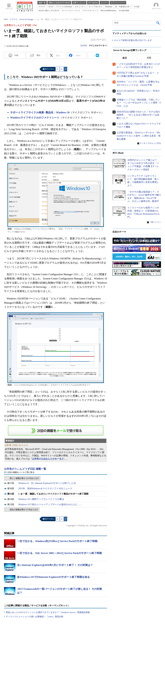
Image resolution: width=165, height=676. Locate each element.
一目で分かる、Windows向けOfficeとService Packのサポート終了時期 (57, 541)
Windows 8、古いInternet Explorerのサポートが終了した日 (47, 483)
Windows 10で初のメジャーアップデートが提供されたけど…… (50, 504)
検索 (158, 22)
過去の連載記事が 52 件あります (24, 509)
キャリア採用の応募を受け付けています (133, 40)
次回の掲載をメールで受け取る (20, 472)
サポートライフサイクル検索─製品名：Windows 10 (40, 112)
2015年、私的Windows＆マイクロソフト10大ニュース (45, 488)
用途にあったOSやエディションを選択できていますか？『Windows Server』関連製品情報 (48, 612)
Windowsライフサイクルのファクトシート (34, 117)
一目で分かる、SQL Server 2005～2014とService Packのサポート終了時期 (59, 553)
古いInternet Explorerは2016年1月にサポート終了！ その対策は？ (55, 565)
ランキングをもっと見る (150, 143)
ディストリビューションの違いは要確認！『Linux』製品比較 (34, 616)
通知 (38, 55)
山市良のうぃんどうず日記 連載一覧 (25, 468)
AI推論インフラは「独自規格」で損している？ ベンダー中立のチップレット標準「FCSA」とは (139, 103)
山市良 (84, 45)
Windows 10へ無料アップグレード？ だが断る (41, 499)
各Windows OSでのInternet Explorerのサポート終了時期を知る (53, 577)
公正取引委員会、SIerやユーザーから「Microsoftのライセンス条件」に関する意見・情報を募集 (138, 136)
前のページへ (48, 69)
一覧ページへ (155, 222)
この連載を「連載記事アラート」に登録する (55, 430)
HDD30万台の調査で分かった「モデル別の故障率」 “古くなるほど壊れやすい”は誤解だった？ (138, 115)
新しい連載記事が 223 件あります (24, 478)
